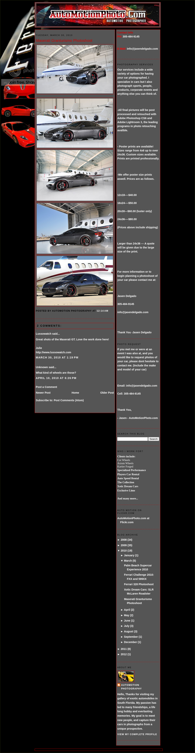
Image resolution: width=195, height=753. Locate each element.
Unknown (42, 367)
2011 (124, 648)
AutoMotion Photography (131, 687)
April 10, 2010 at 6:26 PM (56, 378)
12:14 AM (102, 311)
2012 (124, 654)
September (131, 636)
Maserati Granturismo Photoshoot (64, 40)
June (127, 620)
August (128, 631)
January (129, 555)
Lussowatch (43, 333)
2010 (124, 550)
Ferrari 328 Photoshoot (138, 584)
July (126, 625)
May (126, 615)
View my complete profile (137, 734)
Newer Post (43, 392)
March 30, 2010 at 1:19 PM (57, 357)
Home (75, 392)
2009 (124, 545)
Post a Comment (46, 386)
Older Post (107, 392)
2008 (124, 539)
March (128, 560)
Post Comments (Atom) (69, 400)
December (130, 642)
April (127, 609)
